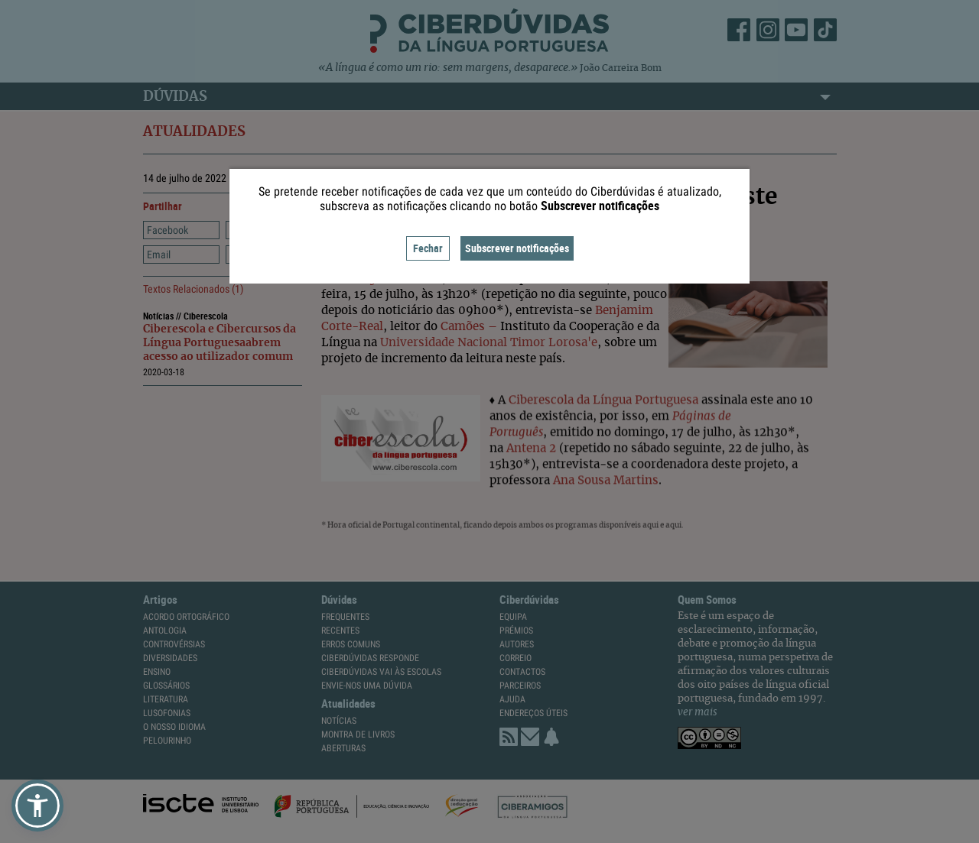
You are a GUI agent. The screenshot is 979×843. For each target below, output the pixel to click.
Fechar (428, 248)
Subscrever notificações (517, 248)
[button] (37, 805)
